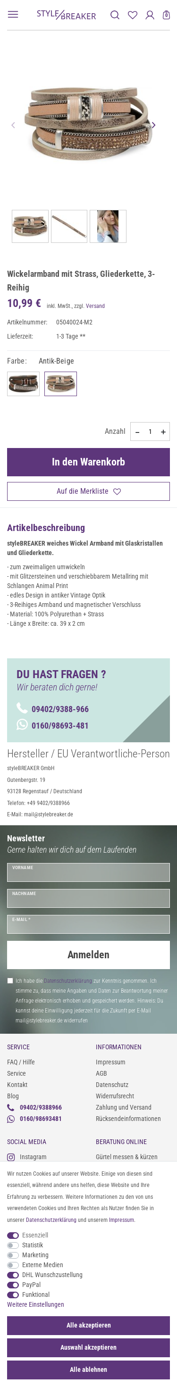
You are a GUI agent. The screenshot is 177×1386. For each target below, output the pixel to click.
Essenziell (35, 1235)
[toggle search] (114, 14)
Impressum (111, 1062)
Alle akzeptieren (89, 1325)
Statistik (32, 1245)
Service (16, 1073)
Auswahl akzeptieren (88, 1347)
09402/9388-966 (53, 709)
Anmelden (88, 955)
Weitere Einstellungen (35, 1304)
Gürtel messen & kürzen (127, 1157)
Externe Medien (42, 1265)
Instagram (27, 1157)
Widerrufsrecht (115, 1096)
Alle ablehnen (88, 1369)
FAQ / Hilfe (21, 1062)
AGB (101, 1073)
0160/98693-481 (53, 725)
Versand (95, 306)
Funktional (36, 1294)
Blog (13, 1096)
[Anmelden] (149, 14)
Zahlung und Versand (124, 1107)
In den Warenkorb (88, 462)
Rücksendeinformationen (128, 1118)
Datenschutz (112, 1084)
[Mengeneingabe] (150, 431)
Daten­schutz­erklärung (51, 1220)
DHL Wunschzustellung (52, 1274)
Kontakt (17, 1084)
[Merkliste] (132, 14)
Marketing (35, 1255)
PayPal (31, 1284)
